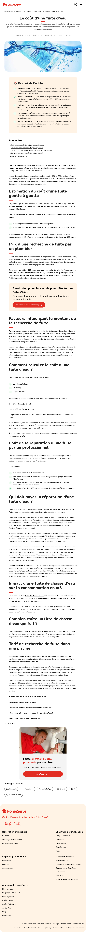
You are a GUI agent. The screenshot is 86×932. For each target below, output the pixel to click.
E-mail (61, 789)
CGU (43, 928)
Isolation (5, 836)
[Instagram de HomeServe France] (10, 824)
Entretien (5, 864)
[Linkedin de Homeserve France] (19, 824)
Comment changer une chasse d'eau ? (26, 718)
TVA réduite (60, 872)
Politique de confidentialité (55, 928)
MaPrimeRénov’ (62, 860)
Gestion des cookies (20, 928)
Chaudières (60, 839)
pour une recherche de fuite (48, 270)
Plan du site (6, 915)
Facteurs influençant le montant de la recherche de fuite (31, 150)
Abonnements (7, 868)
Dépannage (6, 860)
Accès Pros (6, 908)
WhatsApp (45, 789)
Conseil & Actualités (23, 11)
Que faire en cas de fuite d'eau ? (24, 702)
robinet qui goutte (17, 168)
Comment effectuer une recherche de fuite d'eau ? (31, 713)
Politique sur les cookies (75, 928)
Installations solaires (10, 843)
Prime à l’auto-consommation (67, 879)
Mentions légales (34, 928)
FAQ (4, 912)
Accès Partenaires (9, 904)
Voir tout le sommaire (18, 157)
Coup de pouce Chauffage (66, 868)
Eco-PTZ (59, 875)
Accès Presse (7, 900)
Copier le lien (13, 794)
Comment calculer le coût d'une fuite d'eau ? (27, 153)
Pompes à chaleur (63, 836)
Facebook (27, 789)
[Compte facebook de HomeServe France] (15, 824)
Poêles (58, 851)
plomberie (38, 11)
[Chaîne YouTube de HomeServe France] (6, 824)
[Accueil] (12, 4)
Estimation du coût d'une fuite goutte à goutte (27, 145)
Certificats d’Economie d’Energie (68, 864)
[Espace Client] (75, 4)
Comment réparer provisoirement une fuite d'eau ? (31, 707)
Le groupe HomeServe (11, 893)
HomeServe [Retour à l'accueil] (8, 11)
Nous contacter (8, 889)
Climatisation (61, 843)
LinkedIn (11, 789)
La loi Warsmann (16, 565)
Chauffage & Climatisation (12, 839)
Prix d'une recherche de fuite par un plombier (27, 148)
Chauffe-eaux (61, 847)
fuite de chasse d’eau (34, 596)
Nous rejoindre (8, 896)
